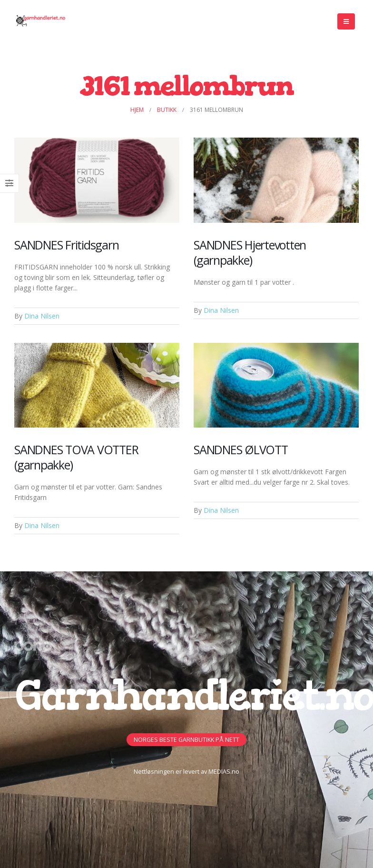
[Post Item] (96, 180)
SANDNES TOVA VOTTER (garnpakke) (76, 457)
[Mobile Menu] (346, 21)
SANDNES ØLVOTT (241, 449)
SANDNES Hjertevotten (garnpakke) (250, 252)
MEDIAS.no (223, 772)
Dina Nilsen (41, 315)
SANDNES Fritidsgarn (66, 245)
